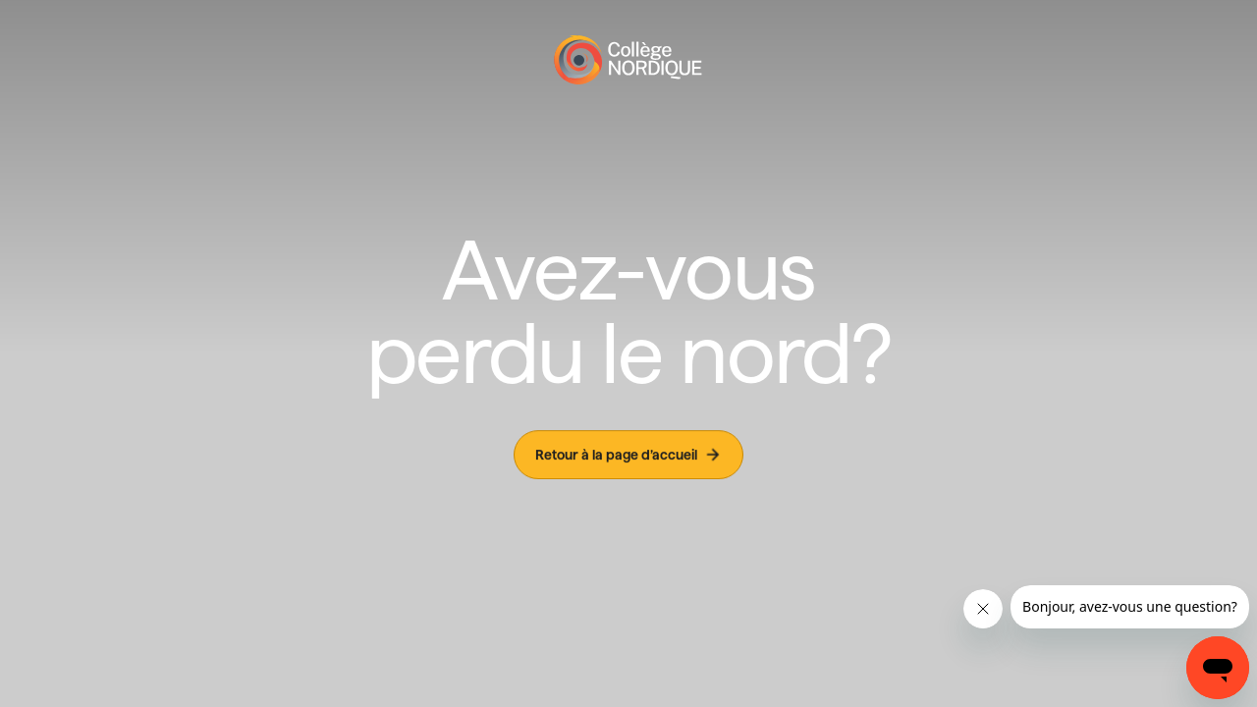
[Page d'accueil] (628, 59)
